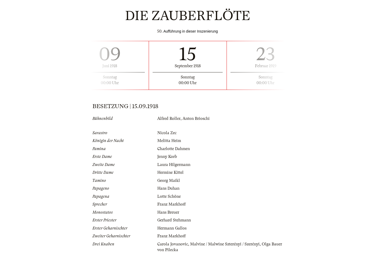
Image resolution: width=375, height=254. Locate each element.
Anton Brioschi (196, 118)
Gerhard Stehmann (174, 220)
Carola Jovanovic (172, 244)
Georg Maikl (168, 180)
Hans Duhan (168, 188)
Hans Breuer (168, 212)
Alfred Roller (168, 118)
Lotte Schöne (169, 196)
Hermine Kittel (170, 172)
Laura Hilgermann (173, 164)
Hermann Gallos (171, 228)
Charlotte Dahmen (173, 148)
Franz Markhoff (171, 204)
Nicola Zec (167, 133)
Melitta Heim (169, 140)
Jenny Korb (167, 156)
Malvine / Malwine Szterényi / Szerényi (225, 244)
